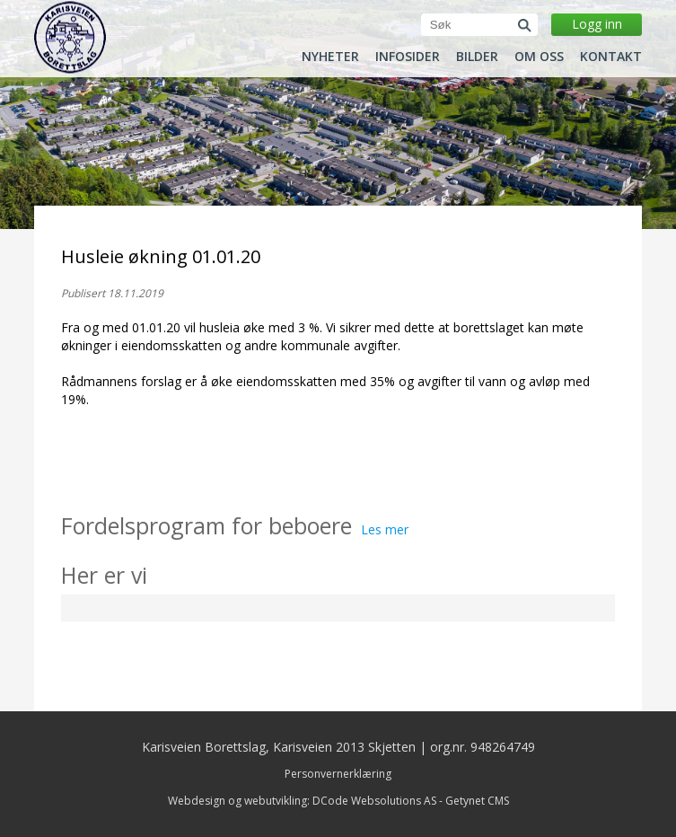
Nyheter (330, 56)
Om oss (539, 56)
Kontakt (611, 56)
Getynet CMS (477, 800)
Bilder (477, 56)
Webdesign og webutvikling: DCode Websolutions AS (302, 800)
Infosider (407, 56)
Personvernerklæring (338, 773)
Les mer (384, 529)
